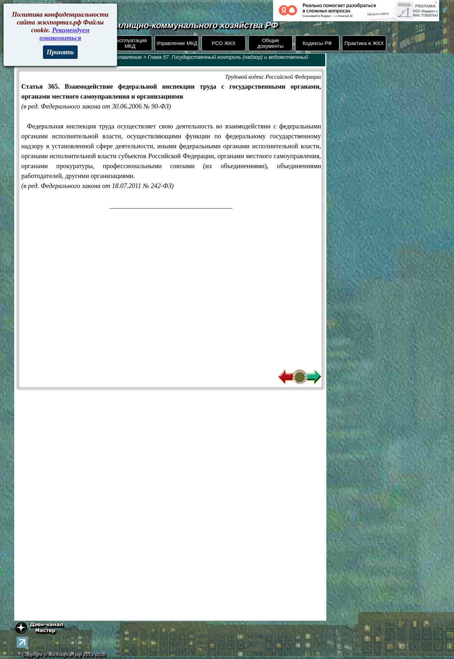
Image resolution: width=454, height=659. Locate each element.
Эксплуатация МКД (130, 43)
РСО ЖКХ (224, 43)
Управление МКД (176, 43)
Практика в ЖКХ (364, 43)
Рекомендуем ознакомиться (64, 33)
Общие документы (270, 43)
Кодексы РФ (317, 43)
